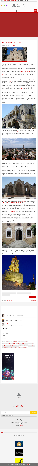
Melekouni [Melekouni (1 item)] (4, 345)
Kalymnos (21, 71)
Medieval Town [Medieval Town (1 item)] (31, 343)
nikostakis (13, 45)
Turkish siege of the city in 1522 (22, 220)
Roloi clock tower (27, 293)
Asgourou (28, 204)
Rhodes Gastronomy (10, 323)
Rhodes (9, 81)
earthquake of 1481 (29, 75)
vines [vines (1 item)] (19, 347)
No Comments (33, 300)
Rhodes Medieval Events (10, 314)
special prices (6, 0)
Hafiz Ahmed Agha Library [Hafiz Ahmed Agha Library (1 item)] (6, 343)
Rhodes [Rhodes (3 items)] (24, 345)
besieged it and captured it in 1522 (14, 131)
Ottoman (23, 201)
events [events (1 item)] (20, 341)
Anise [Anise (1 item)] (4, 341)
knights (14, 293)
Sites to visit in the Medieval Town (12, 43)
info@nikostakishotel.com (23, 0)
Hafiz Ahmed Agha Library (7, 293)
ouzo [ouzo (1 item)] (17, 345)
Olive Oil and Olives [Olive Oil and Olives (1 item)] (11, 345)
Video (4, 335)
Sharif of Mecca (12, 211)
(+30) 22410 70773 (14, 0)
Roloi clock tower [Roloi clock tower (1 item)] (32, 345)
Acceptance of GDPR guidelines (7, 415)
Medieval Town (20, 293)
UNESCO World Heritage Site (16, 202)
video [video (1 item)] (16, 347)
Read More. (23, 464)
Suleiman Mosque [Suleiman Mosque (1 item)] (5, 347)
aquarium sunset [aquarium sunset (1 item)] (9, 341)
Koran (4, 220)
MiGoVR (21, 425)
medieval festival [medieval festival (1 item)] (23, 343)
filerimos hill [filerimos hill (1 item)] (25, 341)
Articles (4, 331)
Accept (28, 464)
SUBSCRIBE (34, 412)
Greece (8, 202)
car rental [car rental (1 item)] (15, 341)
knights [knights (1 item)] (18, 343)
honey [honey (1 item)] (14, 343)
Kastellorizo (27, 71)
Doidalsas (22, 88)
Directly (35, 11)
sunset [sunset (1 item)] (11, 347)
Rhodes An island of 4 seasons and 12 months (15, 318)
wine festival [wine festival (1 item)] (24, 347)
